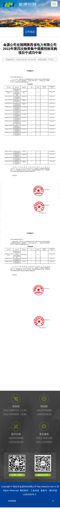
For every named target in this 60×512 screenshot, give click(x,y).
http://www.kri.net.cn (46, 486)
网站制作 (24, 490)
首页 (15, 83)
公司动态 (30, 31)
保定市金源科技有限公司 (24, 486)
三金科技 (35, 490)
